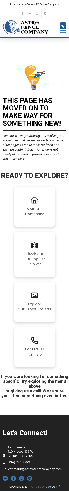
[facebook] (22, 13)
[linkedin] (30, 13)
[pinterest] (45, 13)
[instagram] (37, 13)
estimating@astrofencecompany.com (35, 469)
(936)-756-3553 (19, 462)
